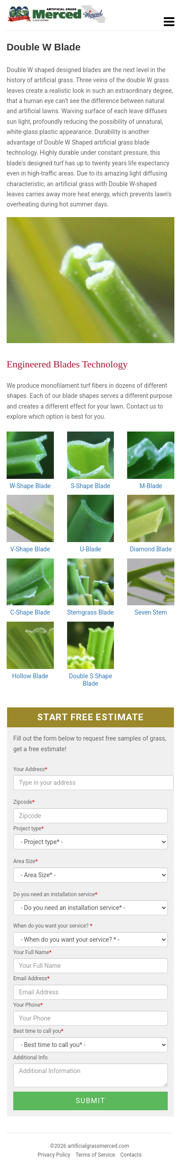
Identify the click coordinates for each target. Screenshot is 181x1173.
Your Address (30, 769)
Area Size (25, 861)
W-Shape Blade (30, 485)
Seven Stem (151, 612)
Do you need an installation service (55, 894)
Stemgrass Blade (90, 612)
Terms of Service (95, 1155)
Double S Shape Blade (90, 679)
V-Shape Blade (30, 549)
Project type (28, 828)
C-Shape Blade (30, 612)
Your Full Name (32, 952)
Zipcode (24, 802)
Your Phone (28, 1005)
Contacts (131, 1155)
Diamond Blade (151, 549)
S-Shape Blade (90, 485)
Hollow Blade (30, 676)
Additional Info (30, 1058)
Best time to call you (38, 1031)
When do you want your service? (52, 926)
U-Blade (90, 549)
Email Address (31, 978)
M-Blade (151, 485)
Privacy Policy (54, 1155)
